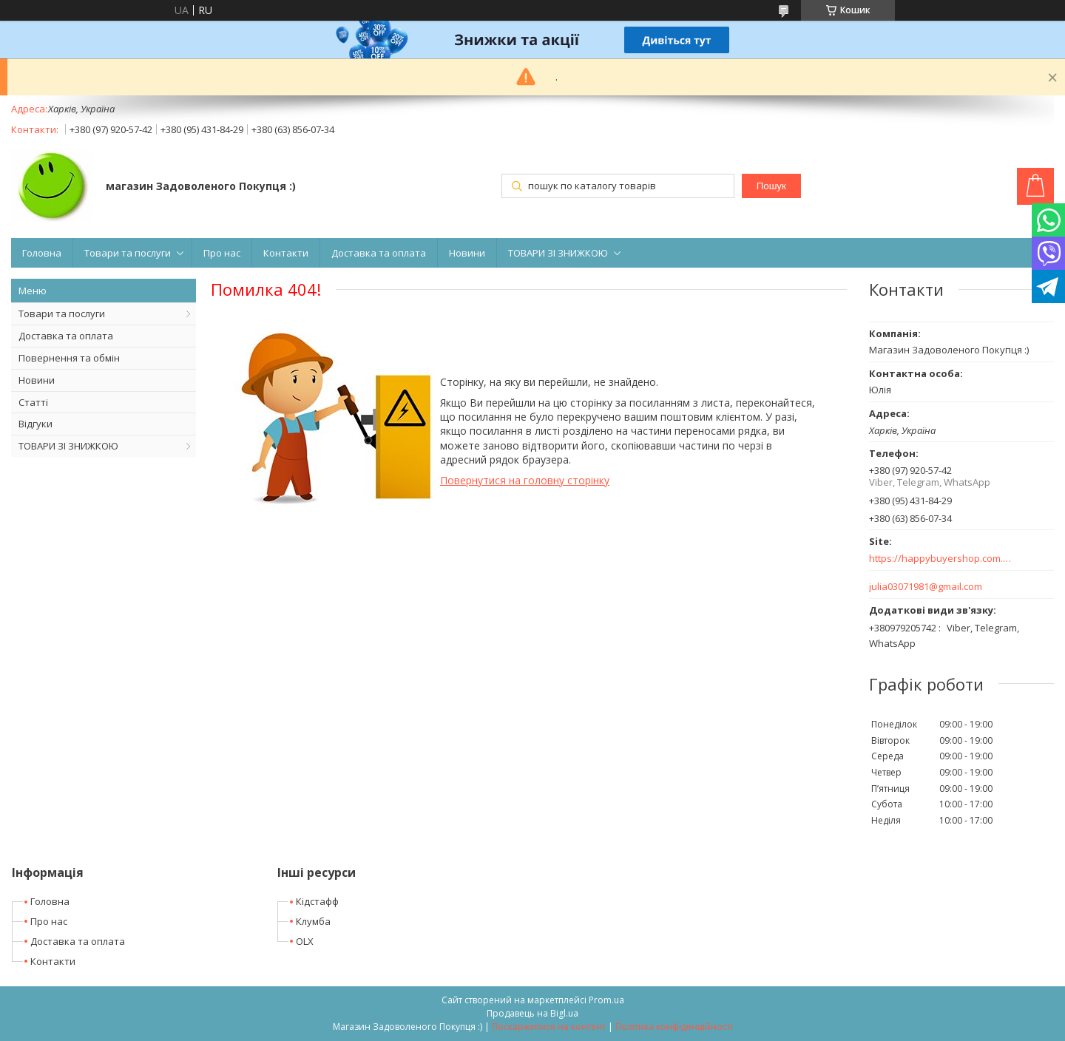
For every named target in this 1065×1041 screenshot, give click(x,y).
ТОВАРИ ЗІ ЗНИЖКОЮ (558, 253)
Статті (33, 402)
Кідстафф (317, 901)
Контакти (285, 253)
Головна (41, 253)
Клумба (313, 921)
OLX (305, 941)
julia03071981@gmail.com (925, 586)
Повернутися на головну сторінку (524, 480)
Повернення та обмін (69, 357)
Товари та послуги (127, 253)
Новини (467, 253)
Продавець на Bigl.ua (532, 1013)
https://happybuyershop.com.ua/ (941, 558)
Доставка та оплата (378, 253)
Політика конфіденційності (674, 1026)
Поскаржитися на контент (549, 1026)
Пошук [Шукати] (771, 185)
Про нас (221, 253)
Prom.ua (606, 1000)
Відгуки (35, 423)
